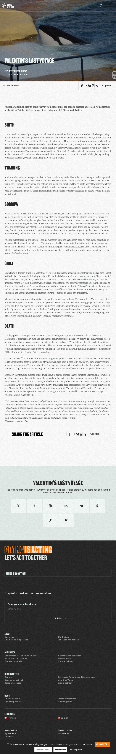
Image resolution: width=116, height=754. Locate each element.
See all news (11, 85)
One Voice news (12, 699)
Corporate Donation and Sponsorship (76, 677)
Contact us (63, 734)
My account (10, 734)
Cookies (9, 737)
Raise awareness (13, 683)
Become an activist (14, 680)
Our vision (9, 637)
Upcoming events (13, 702)
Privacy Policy (65, 730)
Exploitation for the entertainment (21, 656)
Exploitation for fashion (16, 659)
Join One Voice (65, 680)
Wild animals (64, 659)
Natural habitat (65, 661)
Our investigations (67, 699)
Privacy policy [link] (75, 749)
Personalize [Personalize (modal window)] (60, 749)
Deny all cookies (43, 749)
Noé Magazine (65, 702)
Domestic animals (13, 661)
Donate (8, 677)
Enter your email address (22, 604)
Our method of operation (16, 640)
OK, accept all (102, 744)
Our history (63, 637)
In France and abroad (68, 640)
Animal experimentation (69, 656)
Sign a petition (65, 683)
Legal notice (11, 730)
